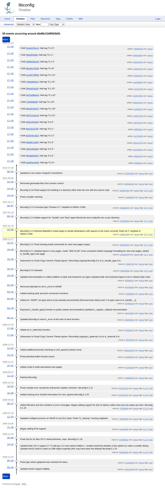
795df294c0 (138, 49)
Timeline (20, 19)
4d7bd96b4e (123, 440)
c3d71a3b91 (129, 313)
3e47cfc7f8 (138, 89)
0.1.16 (145, 440)
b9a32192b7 (123, 395)
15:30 (10, 275)
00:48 (10, 467)
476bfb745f (130, 264)
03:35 (10, 292)
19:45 (10, 444)
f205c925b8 (124, 271)
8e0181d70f (124, 255)
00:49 (10, 460)
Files (32, 19)
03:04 (10, 298)
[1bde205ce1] (32, 48)
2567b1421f (138, 123)
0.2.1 (146, 255)
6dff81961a (138, 129)
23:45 (10, 229)
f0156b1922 (138, 76)
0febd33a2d (123, 452)
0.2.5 (146, 208)
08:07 (10, 205)
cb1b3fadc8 (129, 463)
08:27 (10, 403)
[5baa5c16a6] (32, 68)
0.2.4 (146, 221)
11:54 (10, 416)
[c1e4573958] (32, 75)
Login (157, 19)
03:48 (10, 285)
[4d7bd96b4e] (32, 95)
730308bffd (124, 408)
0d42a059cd (129, 184)
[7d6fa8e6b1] (32, 82)
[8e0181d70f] (32, 129)
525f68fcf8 (130, 294)
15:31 (10, 365)
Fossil (17, 484)
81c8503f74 (138, 109)
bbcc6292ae (138, 150)
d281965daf (124, 221)
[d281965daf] (32, 149)
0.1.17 (145, 429)
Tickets (69, 19)
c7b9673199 (138, 116)
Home (7, 19)
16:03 (10, 386)
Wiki (81, 19)
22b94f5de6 (129, 378)
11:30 (10, 427)
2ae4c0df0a (123, 429)
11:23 (10, 375)
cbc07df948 (138, 136)
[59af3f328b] (32, 55)
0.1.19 (145, 408)
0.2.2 (146, 245)
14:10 (10, 188)
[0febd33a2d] (32, 88)
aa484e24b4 (124, 191)
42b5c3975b (138, 62)
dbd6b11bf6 (124, 234)
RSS (24, 484)
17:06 (10, 328)
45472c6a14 (123, 388)
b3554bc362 (124, 245)
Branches (45, 19)
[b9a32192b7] (32, 108)
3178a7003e (129, 174)
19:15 (10, 268)
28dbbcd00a (138, 55)
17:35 (10, 46)
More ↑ (6, 39)
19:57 (10, 243)
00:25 (10, 171)
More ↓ (6, 476)
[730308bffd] (32, 102)
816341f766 (138, 69)
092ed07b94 (138, 103)
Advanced (9, 24)
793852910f (123, 419)
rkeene (150, 49)
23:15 (10, 355)
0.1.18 (145, 419)
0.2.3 (146, 234)
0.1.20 (145, 395)
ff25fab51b (139, 163)
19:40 (10, 249)
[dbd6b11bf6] (32, 142)
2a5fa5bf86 (130, 197)
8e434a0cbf (129, 287)
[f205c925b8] (32, 122)
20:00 (10, 437)
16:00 (10, 393)
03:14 (10, 216)
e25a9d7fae (129, 357)
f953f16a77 (130, 330)
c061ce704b (129, 469)
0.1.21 (145, 388)
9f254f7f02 (130, 340)
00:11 (10, 317)
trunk (151, 174)
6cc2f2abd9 (129, 368)
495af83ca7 (129, 280)
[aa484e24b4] (32, 162)
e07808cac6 (129, 304)
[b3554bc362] (32, 135)
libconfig (26, 5)
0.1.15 (145, 452)
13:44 (10, 195)
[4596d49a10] (32, 61)
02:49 (10, 308)
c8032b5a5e (129, 320)
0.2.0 (146, 271)
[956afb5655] (32, 156)
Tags (58, 19)
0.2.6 (146, 191)
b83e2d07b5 (129, 350)
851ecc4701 (138, 143)
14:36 (10, 181)
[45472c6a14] (32, 115)
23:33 (10, 348)
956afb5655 (124, 208)
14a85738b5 (138, 96)
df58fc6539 (138, 156)
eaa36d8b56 (138, 82)
